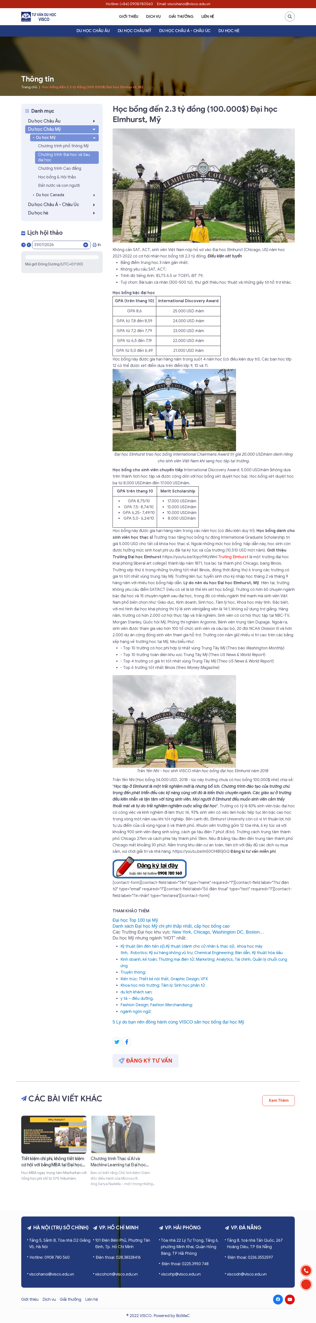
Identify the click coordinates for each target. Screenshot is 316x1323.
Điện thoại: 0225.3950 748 (185, 1263)
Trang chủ (29, 87)
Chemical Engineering (213, 952)
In (97, 244)
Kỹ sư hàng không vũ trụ (170, 952)
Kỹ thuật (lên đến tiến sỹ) (142, 946)
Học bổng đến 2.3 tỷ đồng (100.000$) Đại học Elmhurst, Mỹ (92, 87)
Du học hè (228, 30)
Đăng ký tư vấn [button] (145, 1060)
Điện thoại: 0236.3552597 (250, 1257)
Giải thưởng (181, 16)
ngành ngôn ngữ (135, 1011)
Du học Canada (67, 195)
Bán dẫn (242, 952)
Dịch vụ (153, 16)
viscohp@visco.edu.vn (181, 1274)
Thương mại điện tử (176, 959)
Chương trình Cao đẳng (59, 168)
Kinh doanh (130, 959)
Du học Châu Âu (93, 30)
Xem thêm (279, 1100)
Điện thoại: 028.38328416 (118, 1257)
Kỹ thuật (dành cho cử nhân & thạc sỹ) (200, 946)
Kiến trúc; (129, 979)
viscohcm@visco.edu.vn (116, 1274)
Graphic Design (185, 979)
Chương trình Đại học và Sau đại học (64, 157)
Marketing (205, 959)
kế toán (150, 959)
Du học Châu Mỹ (134, 30)
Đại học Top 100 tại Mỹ (135, 920)
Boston (253, 932)
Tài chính (243, 959)
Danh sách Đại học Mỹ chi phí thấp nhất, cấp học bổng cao (171, 926)
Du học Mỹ (66, 137)
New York (181, 932)
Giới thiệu (128, 16)
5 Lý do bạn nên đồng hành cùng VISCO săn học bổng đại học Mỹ (178, 1022)
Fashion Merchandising (171, 1005)
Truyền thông (132, 972)
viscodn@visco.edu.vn (247, 1274)
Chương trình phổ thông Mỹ (63, 146)
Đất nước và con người (59, 185)
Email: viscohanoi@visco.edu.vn (183, 4)
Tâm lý (166, 985)
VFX (204, 979)
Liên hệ (207, 16)
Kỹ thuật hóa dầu (267, 952)
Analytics (224, 959)
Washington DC (227, 932)
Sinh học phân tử (189, 985)
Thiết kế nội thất (154, 979)
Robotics (138, 952)
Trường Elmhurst (233, 557)
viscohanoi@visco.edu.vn (51, 1274)
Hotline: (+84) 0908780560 (129, 4)
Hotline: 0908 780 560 (50, 1257)
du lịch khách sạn (135, 992)
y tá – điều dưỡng (136, 998)
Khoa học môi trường (139, 985)
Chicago (202, 932)
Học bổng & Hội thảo (57, 177)
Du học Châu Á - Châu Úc (185, 30)
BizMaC (183, 1315)
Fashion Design (134, 1005)
